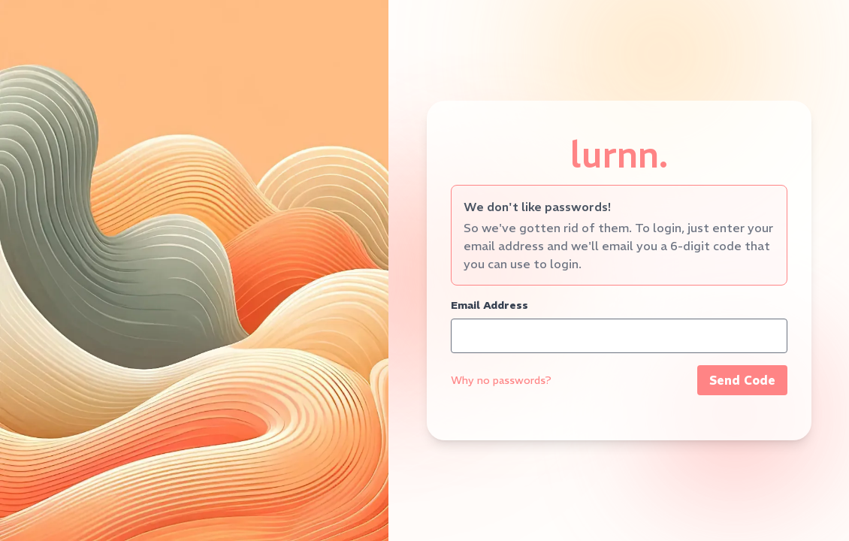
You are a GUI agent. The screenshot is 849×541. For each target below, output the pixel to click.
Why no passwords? (501, 380)
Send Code (742, 380)
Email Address (489, 305)
